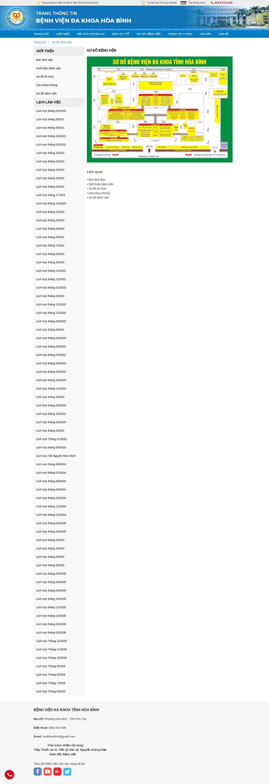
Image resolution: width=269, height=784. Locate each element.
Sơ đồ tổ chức (45, 76)
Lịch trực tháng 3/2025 (50, 539)
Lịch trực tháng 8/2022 (50, 253)
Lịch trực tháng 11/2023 (51, 388)
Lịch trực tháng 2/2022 (50, 152)
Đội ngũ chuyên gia (91, 34)
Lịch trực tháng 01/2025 (51, 523)
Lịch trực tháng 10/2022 (51, 413)
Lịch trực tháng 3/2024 (50, 228)
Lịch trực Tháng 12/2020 (51, 640)
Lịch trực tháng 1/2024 (50, 211)
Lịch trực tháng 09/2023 (51, 371)
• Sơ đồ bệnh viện (98, 197)
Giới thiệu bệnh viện (48, 68)
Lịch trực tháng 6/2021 (50, 329)
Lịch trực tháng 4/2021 (50, 430)
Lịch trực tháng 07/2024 (51, 472)
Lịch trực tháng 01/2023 (51, 110)
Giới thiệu (63, 34)
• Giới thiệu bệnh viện (100, 184)
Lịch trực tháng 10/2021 (51, 136)
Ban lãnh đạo (44, 59)
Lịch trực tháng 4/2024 (50, 396)
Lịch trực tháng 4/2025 (50, 548)
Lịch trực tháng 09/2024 (51, 489)
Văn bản (205, 34)
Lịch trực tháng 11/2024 (51, 506)
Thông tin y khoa (180, 34)
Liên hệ (223, 34)
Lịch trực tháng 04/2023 (51, 422)
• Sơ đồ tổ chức (96, 188)
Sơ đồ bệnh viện (46, 93)
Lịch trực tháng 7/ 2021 (50, 195)
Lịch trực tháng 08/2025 (51, 582)
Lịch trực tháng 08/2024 (51, 481)
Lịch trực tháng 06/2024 (51, 464)
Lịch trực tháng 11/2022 (51, 304)
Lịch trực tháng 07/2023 (51, 354)
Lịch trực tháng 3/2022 (50, 161)
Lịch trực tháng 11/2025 (51, 607)
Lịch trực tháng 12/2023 (51, 203)
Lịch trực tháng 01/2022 (51, 287)
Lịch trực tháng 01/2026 (51, 624)
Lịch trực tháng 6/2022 (50, 186)
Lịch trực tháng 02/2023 (51, 321)
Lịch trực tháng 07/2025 (51, 573)
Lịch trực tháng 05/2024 (51, 405)
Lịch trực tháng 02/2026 (51, 632)
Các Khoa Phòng (46, 85)
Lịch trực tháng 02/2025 (51, 531)
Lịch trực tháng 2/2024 (50, 220)
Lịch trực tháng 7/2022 (50, 245)
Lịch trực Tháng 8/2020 (50, 674)
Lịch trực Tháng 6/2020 (50, 691)
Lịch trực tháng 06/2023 (51, 346)
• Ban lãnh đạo (96, 179)
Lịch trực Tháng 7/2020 (50, 683)
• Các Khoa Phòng (98, 193)
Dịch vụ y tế (120, 34)
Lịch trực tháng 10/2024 (51, 497)
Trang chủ (41, 34)
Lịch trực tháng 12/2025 (51, 615)
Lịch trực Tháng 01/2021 (51, 439)
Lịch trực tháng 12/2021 (51, 279)
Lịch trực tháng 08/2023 (51, 363)
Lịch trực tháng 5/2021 (50, 237)
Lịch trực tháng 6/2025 (50, 565)
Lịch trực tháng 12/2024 (51, 514)
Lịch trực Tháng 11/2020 (51, 649)
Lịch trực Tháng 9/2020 (50, 666)
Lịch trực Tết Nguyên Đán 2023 (55, 455)
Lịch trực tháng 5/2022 (50, 178)
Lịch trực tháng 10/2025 (51, 598)
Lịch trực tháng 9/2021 (50, 127)
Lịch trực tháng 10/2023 (51, 380)
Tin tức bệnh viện (148, 34)
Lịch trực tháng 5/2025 (50, 556)
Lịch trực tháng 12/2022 (51, 312)
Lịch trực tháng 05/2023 (51, 447)
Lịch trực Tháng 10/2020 (51, 657)
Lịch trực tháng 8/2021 (50, 119)
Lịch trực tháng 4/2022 (50, 169)
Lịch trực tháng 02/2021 (51, 144)
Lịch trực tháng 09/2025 (51, 590)
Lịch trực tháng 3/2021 (50, 295)
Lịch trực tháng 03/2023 (51, 338)
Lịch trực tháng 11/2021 (51, 270)
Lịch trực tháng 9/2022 (50, 262)
